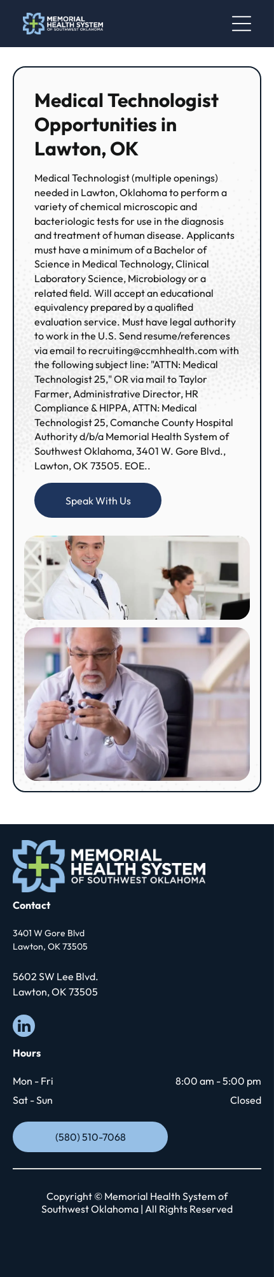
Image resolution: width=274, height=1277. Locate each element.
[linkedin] (24, 1027)
